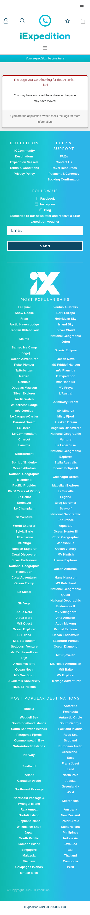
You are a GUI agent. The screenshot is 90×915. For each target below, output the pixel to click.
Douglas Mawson (24, 387)
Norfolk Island (29, 815)
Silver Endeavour (24, 560)
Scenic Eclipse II (66, 468)
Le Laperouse (65, 445)
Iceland (29, 775)
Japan (29, 832)
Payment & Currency (63, 173)
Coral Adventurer (24, 577)
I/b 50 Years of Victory (24, 491)
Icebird (24, 376)
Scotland (70, 740)
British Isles (29, 872)
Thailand (70, 855)
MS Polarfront (65, 583)
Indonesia (70, 838)
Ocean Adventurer (24, 359)
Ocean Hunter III (66, 531)
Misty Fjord (65, 416)
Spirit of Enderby (24, 462)
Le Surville (66, 491)
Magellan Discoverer (65, 428)
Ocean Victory (65, 548)
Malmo (24, 339)
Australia (70, 809)
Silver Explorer (24, 393)
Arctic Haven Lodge (24, 324)
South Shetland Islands (29, 723)
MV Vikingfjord (66, 612)
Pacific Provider (24, 485)
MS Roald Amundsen (65, 664)
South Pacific (29, 838)
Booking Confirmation (64, 179)
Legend (65, 497)
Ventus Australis (66, 307)
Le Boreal (24, 428)
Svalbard (29, 766)
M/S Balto (66, 669)
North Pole (70, 775)
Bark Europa (65, 313)
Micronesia (70, 801)
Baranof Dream (24, 422)
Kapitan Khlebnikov (24, 330)
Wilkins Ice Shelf (29, 826)
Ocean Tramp (24, 583)
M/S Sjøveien (65, 655)
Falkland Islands (70, 729)
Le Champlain (24, 508)
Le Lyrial (24, 307)
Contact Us (64, 162)
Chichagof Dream (66, 477)
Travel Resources (64, 168)
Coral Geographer (65, 537)
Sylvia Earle (24, 531)
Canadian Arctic (29, 780)
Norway (29, 755)
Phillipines (70, 832)
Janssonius (65, 543)
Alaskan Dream (65, 422)
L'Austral (65, 393)
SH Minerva (65, 410)
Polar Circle (70, 821)
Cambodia (70, 861)
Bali (70, 849)
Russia (29, 709)
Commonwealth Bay (29, 740)
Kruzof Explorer (66, 629)
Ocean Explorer (24, 629)
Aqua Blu (65, 525)
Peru (70, 867)
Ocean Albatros (24, 468)
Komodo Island (29, 844)
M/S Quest (24, 623)
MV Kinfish (66, 554)
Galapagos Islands (29, 867)
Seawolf (66, 508)
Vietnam (29, 861)
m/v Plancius (65, 370)
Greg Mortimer (66, 502)
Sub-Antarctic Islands (29, 746)
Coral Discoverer (24, 554)
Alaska (70, 780)
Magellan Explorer (65, 485)
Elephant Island (29, 821)
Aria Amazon (65, 618)
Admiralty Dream (65, 402)
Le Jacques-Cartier (24, 416)
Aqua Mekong (65, 623)
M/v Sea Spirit (24, 675)
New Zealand (70, 815)
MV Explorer (66, 675)
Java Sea (70, 844)
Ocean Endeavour (65, 635)
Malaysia (29, 855)
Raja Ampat (28, 809)
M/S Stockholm (24, 641)
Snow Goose (24, 313)
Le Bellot (24, 497)
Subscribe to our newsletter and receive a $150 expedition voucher (45, 218)
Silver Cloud (66, 330)
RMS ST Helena (24, 687)
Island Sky (65, 324)
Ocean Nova (66, 359)
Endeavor (24, 502)
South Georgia (70, 723)
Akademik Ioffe (24, 664)
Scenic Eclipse (66, 350)
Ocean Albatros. (66, 569)
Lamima (24, 445)
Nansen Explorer (24, 548)
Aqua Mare (24, 618)
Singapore (29, 849)
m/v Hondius (65, 382)
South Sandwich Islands (29, 729)
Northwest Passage (29, 789)
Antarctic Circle (70, 717)
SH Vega (24, 603)
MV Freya (66, 387)
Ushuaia (24, 382)
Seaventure (24, 517)
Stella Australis (65, 462)
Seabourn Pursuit (65, 641)
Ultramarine (24, 537)
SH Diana (24, 635)
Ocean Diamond (66, 646)
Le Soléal (24, 592)
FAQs (64, 156)
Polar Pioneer (24, 364)
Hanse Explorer (65, 560)
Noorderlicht (24, 454)
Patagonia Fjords (29, 734)
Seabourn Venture (24, 646)
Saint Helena (70, 826)
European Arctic (70, 746)
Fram (24, 318)
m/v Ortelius (24, 410)
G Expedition (65, 376)
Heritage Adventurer (66, 681)
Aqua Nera (24, 612)
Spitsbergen (24, 370)
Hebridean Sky (65, 318)
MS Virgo (24, 543)
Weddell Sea (29, 717)
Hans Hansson (65, 577)
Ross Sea (70, 734)
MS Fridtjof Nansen (65, 364)
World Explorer (24, 525)
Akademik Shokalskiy (24, 681)
